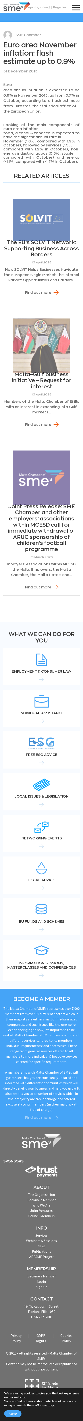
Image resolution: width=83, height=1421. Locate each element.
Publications (41, 1251)
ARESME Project (41, 1256)
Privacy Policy (16, 1338)
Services (41, 1235)
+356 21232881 (42, 1317)
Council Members (41, 1216)
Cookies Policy (66, 1338)
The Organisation (41, 1194)
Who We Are (41, 1205)
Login (41, 1281)
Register (59, 7)
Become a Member (41, 1200)
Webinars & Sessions (41, 1240)
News (41, 1246)
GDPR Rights (41, 1338)
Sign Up (41, 1287)
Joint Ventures (41, 1210)
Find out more (38, 292)
